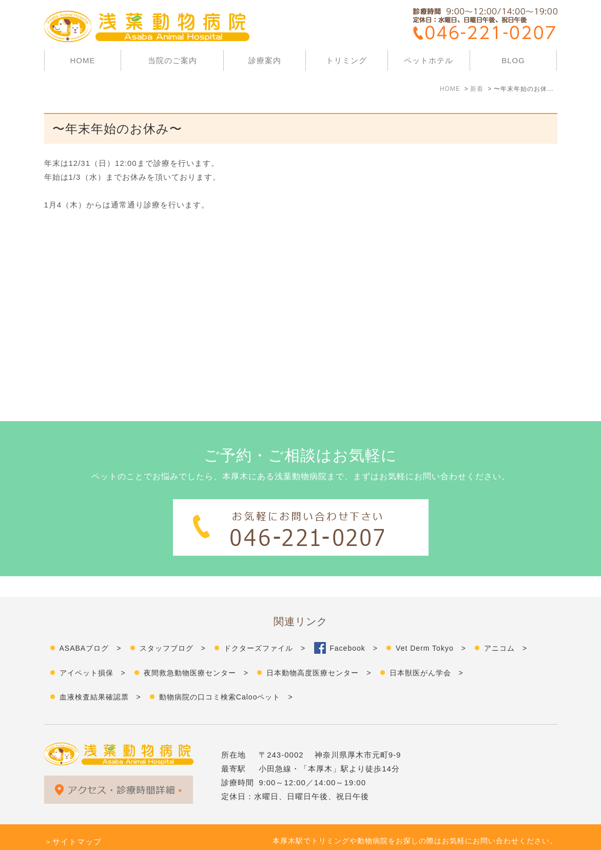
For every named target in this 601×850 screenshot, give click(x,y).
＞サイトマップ (73, 821)
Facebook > (353, 628)
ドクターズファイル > (264, 628)
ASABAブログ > (91, 628)
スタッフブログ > (173, 628)
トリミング (346, 60)
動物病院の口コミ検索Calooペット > (226, 676)
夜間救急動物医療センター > (196, 652)
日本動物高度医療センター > (318, 652)
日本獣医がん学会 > (426, 652)
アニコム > (505, 628)
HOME (82, 60)
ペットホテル (428, 60)
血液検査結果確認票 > (100, 676)
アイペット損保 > (93, 652)
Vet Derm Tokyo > (431, 628)
